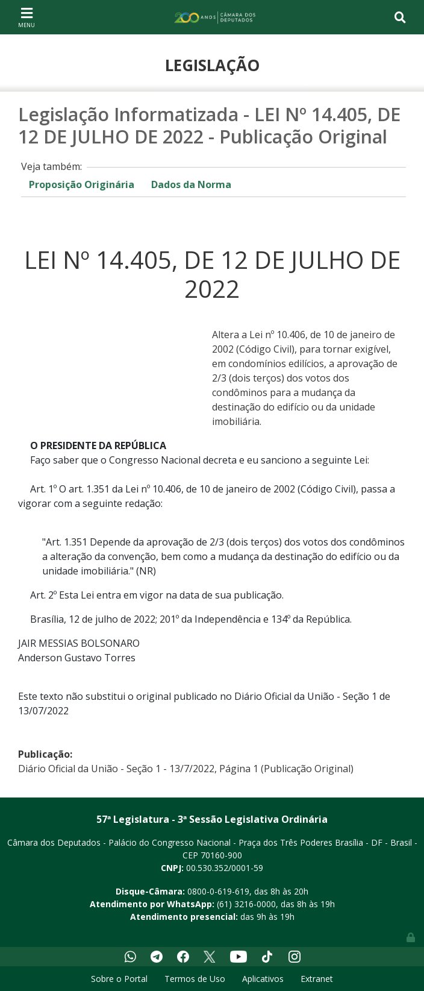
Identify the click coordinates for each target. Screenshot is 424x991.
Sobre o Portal (119, 978)
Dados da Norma (191, 184)
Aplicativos (263, 978)
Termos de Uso (194, 978)
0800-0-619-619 (218, 891)
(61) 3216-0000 (246, 904)
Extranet (317, 978)
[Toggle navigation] (26, 17)
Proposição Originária (81, 184)
